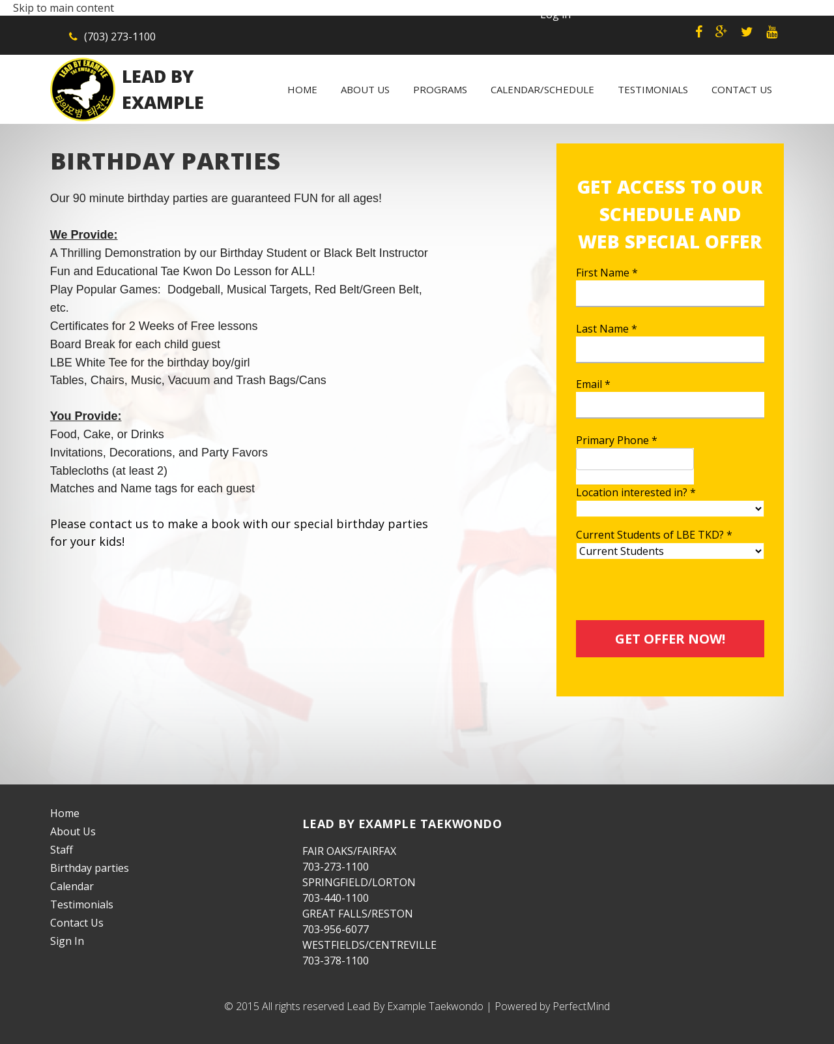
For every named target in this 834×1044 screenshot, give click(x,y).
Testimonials (653, 89)
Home (302, 89)
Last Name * (606, 328)
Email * (593, 384)
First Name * (607, 272)
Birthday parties (89, 868)
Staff (61, 850)
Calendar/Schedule (542, 89)
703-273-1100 (335, 866)
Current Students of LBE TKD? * (654, 535)
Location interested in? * (636, 492)
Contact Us (742, 89)
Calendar (72, 886)
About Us (365, 89)
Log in (555, 14)
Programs (440, 89)
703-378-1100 (335, 960)
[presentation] (675, 594)
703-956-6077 (335, 929)
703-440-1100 (335, 898)
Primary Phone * (616, 440)
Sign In (67, 941)
